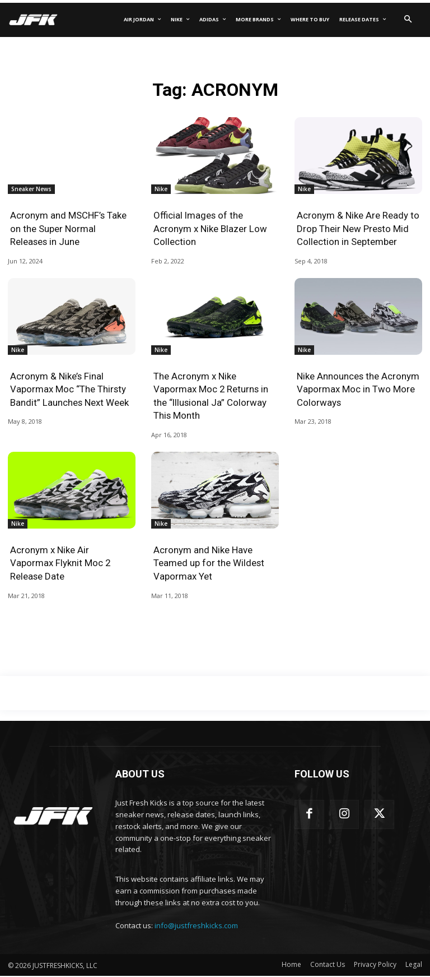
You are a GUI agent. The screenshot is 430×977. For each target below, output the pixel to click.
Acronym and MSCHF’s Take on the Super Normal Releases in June (68, 229)
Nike (161, 189)
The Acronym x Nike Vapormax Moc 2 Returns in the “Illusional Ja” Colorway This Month (211, 396)
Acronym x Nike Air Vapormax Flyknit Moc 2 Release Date (60, 564)
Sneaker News (31, 189)
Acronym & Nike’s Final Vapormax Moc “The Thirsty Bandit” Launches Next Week (69, 390)
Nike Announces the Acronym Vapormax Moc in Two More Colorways (358, 390)
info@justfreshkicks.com (196, 927)
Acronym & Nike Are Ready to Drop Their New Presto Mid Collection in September (358, 229)
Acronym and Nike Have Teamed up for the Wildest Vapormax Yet (209, 564)
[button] (407, 19)
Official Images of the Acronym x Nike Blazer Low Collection (210, 229)
